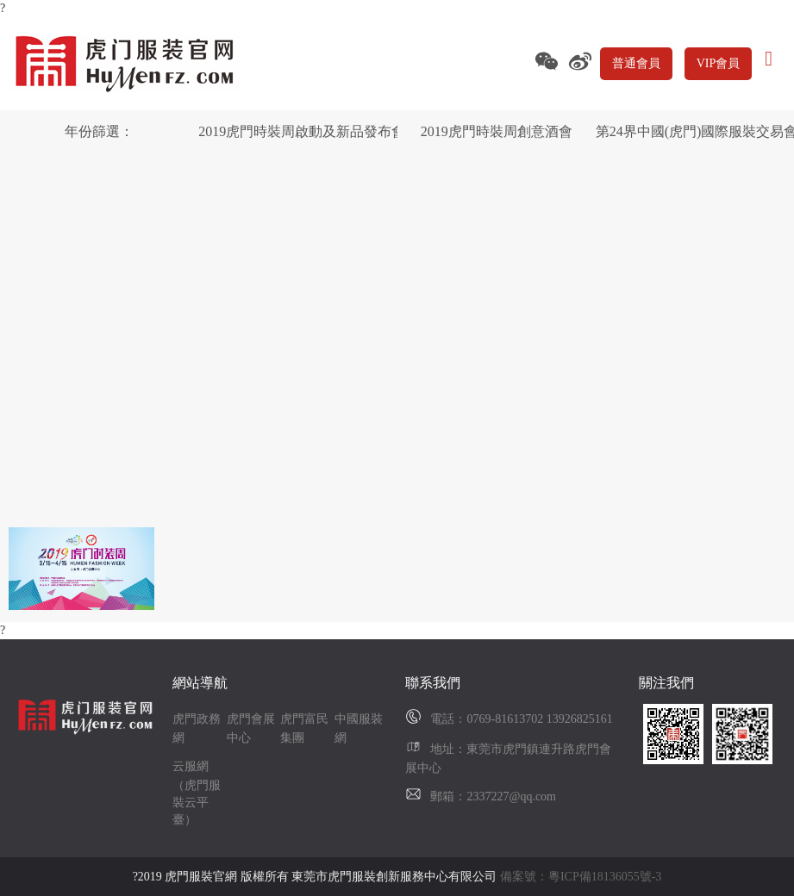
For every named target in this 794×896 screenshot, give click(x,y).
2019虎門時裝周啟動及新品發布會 (297, 131)
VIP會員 (719, 63)
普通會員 (636, 63)
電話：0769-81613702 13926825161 (521, 718)
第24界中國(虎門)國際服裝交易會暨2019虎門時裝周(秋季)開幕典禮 (695, 131)
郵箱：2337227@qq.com (493, 796)
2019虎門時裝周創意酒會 (496, 131)
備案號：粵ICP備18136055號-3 (580, 876)
